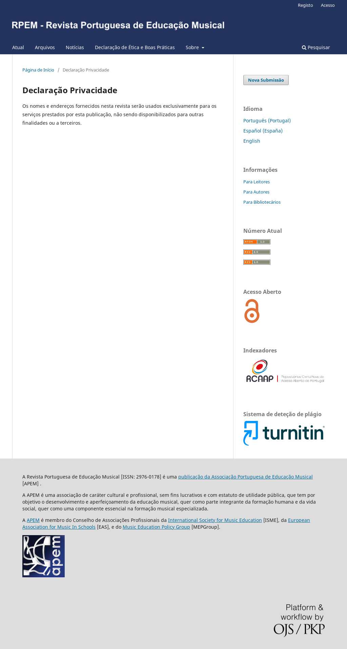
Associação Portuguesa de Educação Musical (262, 476)
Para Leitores (256, 182)
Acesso (328, 5)
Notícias (75, 47)
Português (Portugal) (267, 120)
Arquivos (45, 47)
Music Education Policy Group (156, 527)
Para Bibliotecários (262, 202)
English (251, 141)
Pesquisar (316, 47)
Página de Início (38, 70)
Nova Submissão (266, 80)
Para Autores (256, 192)
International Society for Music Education (215, 520)
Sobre (193, 47)
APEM (33, 520)
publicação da (194, 476)
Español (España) (263, 130)
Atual (18, 47)
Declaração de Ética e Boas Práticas (135, 47)
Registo (305, 5)
